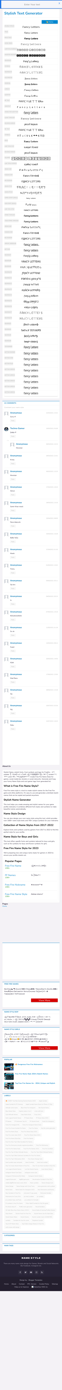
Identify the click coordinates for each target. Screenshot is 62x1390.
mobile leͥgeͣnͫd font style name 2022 (16, 1279)
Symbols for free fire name (21, 1317)
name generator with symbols (46, 1283)
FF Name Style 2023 (42, 1214)
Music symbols (34, 1279)
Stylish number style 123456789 (42, 1313)
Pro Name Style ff (11, 1303)
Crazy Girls (37, 1211)
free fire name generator (48, 1225)
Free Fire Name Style (12, 1228)
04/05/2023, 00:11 (52, 581)
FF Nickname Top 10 (21, 1218)
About (13, 1380)
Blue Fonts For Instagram (28, 1204)
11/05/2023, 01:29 (52, 627)
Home (4, 906)
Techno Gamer (17, 428)
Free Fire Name (33, 1225)
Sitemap (55, 1380)
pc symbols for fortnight (31, 1296)
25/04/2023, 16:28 (52, 534)
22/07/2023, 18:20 (52, 721)
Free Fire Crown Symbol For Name (16, 1225)
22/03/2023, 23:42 (52, 413)
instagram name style (31, 1269)
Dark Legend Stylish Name (13, 1214)
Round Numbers (40, 1303)
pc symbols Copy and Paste (13, 1296)
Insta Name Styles (46, 1266)
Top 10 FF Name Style (12, 1320)
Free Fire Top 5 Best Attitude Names (41, 1249)
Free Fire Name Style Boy (13, 1235)
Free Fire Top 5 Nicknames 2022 (15, 1255)
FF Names (8, 1218)
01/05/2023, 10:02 (52, 565)
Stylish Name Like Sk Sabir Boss (43, 1310)
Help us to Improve (21, 1383)
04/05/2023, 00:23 (52, 596)
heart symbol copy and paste (14, 1259)
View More (44, 1023)
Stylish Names (25, 1313)
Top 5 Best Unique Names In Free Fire (33, 1320)
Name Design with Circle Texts (25, 1283)
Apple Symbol (43, 1197)
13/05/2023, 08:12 (52, 643)
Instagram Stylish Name (35, 1272)
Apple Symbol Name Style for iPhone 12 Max (39, 1201)
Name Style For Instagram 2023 (25, 1286)
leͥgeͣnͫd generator (24, 1276)
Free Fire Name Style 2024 (32, 1231)
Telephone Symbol (37, 1317)
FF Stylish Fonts (34, 1218)
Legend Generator (11, 1276)
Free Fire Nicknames (42, 1242)
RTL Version (31, 1380)
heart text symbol (42, 1259)
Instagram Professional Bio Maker (15, 1272)
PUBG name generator (25, 1303)
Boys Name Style (11, 1208)
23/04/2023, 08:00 (52, 518)
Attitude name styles (12, 1204)
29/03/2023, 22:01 (52, 456)
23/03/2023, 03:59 (52, 428)
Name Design (9, 1283)
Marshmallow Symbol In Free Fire (42, 1276)
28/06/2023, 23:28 (52, 690)
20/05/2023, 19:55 (52, 659)
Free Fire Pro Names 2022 (31, 1245)
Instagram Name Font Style (13, 1269)
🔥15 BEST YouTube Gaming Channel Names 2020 (21, 1197)
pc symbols (40, 1293)
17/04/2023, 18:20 (52, 487)
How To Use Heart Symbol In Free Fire (44, 1262)
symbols (8, 1317)
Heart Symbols (29, 1259)
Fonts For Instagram (48, 1218)
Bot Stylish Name (44, 1204)
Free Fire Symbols (47, 1245)
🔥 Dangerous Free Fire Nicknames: (29, 1161)
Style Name (9, 1310)
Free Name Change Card (35, 1255)
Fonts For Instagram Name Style (32, 1221)
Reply (13, 420)
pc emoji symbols (29, 1293)
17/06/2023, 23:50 (52, 674)
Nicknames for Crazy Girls (13, 1293)
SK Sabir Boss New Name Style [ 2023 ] (17, 1307)
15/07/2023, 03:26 (52, 706)
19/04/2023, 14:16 (52, 503)
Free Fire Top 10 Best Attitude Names (17, 1249)
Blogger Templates (35, 1377)
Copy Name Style (26, 1211)
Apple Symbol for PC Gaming (14, 1201)
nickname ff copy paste (30, 1290)
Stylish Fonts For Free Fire (23, 1310)
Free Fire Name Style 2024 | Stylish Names (31, 1170)
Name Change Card (47, 1279)
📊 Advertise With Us (40, 1383)
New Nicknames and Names (46, 1286)
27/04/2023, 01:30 (52, 549)
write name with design (12, 1324)
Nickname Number (45, 1290)
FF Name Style (28, 1214)
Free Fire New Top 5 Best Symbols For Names (19, 1238)
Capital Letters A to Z (25, 1208)
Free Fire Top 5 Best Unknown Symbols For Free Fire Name (23, 1252)
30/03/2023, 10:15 (52, 444)
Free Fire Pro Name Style (13, 1245)
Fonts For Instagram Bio (12, 1221)
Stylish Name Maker (11, 1313)
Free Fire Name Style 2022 (29, 1228)
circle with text (38, 1208)
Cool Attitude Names (12, 1211)
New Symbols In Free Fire (13, 1290)
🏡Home (49, 22)
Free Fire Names (28, 1235)
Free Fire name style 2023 (13, 1231)
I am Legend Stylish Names (13, 1266)
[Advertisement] (31, 923)
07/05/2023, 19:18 (52, 612)
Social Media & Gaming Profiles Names (43, 1307)
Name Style (9, 1286)
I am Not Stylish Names (31, 1266)
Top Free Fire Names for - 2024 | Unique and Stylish (35, 1180)
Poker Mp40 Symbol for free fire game (37, 1300)
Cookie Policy (44, 1380)
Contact (22, 1380)
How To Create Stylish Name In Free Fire (17, 1262)
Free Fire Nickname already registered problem (19, 1242)
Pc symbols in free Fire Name (14, 1300)
